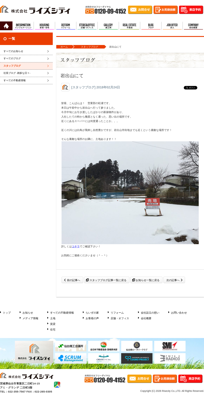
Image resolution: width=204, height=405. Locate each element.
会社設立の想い (150, 312)
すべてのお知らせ (13, 51)
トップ (7, 312)
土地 (52, 318)
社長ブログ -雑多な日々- (17, 73)
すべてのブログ (12, 58)
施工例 (108, 25)
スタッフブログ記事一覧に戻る (108, 280)
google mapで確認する (57, 385)
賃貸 (52, 323)
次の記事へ (173, 280)
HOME (6, 25)
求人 (172, 25)
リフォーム (65, 25)
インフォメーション (23, 25)
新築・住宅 (44, 25)
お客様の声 (92, 318)
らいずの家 (92, 312)
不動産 (129, 25)
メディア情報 (30, 318)
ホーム (64, 46)
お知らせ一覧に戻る (148, 280)
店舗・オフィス (87, 25)
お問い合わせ (179, 312)
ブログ (150, 25)
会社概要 (193, 25)
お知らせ (28, 312)
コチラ (76, 246)
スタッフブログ (12, 66)
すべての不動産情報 (15, 80)
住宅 (52, 329)
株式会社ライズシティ (35, 10)
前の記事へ (73, 280)
